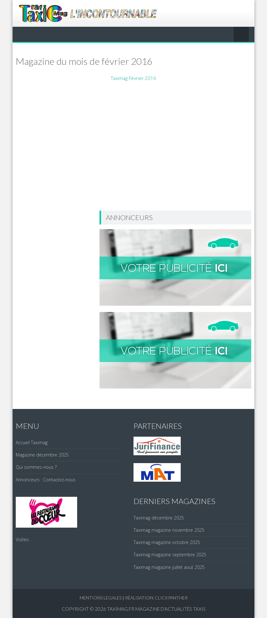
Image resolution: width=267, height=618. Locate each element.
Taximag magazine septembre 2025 (170, 555)
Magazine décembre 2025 (42, 455)
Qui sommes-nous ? (36, 467)
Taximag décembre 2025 (159, 518)
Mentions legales (101, 597)
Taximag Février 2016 (133, 78)
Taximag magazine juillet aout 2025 (169, 567)
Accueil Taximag (32, 442)
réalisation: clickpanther (156, 597)
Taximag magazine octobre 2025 (167, 542)
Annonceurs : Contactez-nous (46, 480)
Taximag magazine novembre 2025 (169, 530)
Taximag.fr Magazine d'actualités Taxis (156, 609)
